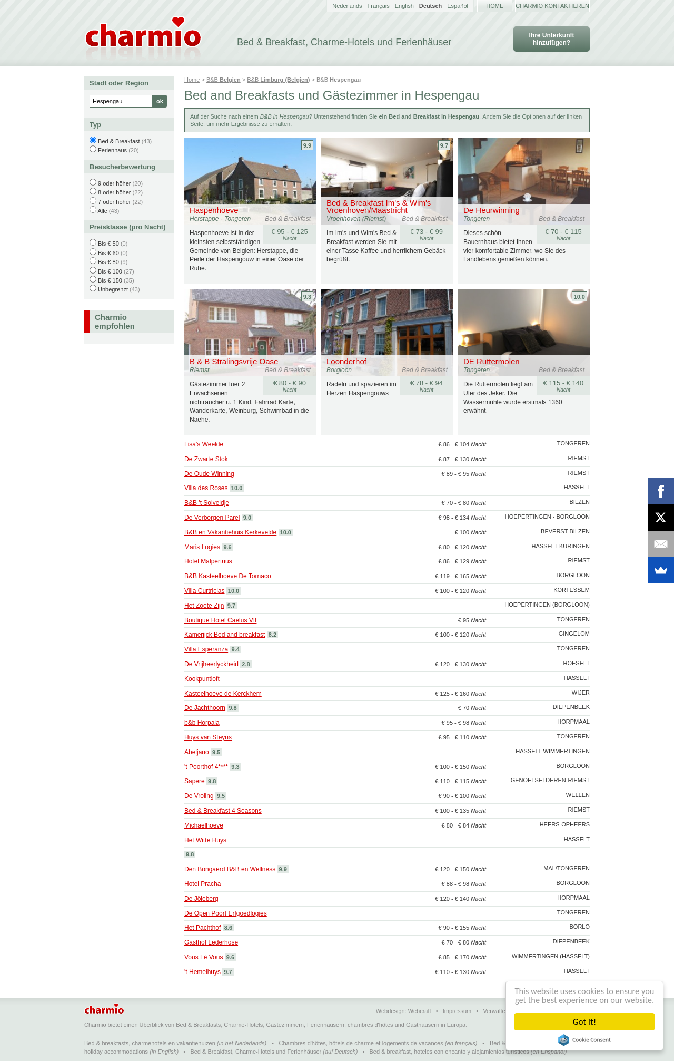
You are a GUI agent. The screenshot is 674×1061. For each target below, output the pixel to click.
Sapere (194, 781)
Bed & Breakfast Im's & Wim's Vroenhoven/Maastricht (378, 206)
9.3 (307, 297)
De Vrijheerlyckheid (211, 664)
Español (457, 6)
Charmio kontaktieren (552, 6)
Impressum (457, 1011)
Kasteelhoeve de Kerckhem (223, 693)
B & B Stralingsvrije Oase (234, 361)
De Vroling (199, 796)
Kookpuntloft (202, 679)
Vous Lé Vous (203, 957)
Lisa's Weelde (203, 444)
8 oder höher (114, 192)
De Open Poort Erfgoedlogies (225, 913)
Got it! (584, 1021)
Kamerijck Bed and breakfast (224, 634)
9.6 (227, 547)
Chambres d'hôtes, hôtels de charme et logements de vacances (361, 1043)
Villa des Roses (206, 488)
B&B (223, 79)
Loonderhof (346, 361)
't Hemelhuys (202, 972)
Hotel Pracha (202, 884)
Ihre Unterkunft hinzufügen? (551, 39)
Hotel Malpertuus (208, 561)
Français (379, 6)
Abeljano (196, 752)
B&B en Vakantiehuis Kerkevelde (230, 532)
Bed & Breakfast (119, 141)
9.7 (444, 145)
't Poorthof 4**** (206, 767)
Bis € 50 (108, 243)
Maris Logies (202, 547)
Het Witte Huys (205, 840)
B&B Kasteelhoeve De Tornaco (227, 576)
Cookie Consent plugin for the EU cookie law (584, 1040)
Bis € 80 (108, 262)
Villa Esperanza (206, 649)
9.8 (232, 708)
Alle (102, 211)
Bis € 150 (110, 280)
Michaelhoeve (203, 825)
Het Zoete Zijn (204, 605)
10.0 (579, 297)
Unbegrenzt (113, 289)
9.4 (236, 649)
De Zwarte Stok (206, 459)
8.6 (228, 927)
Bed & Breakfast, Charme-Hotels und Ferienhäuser (255, 1051)
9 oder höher (114, 183)
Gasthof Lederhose (211, 942)
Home (494, 6)
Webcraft (419, 1011)
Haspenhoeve (214, 210)
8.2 (272, 634)
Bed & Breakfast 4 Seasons (223, 810)
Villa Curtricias (204, 591)
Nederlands (347, 6)
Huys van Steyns (208, 737)
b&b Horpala (202, 722)
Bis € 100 (110, 271)
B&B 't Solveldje (206, 503)
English (404, 6)
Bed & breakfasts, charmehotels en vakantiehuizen (149, 1043)
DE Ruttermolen (491, 361)
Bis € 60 (108, 253)
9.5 (216, 752)
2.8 (246, 664)
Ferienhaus (112, 150)
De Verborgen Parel (212, 517)
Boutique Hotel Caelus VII (220, 620)
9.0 (247, 517)
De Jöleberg (201, 898)
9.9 (307, 145)
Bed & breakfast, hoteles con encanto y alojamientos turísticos (449, 1051)
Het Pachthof (202, 927)
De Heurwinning (491, 210)
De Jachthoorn (204, 708)
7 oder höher (114, 202)
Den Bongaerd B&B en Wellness (229, 869)
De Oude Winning (209, 474)
